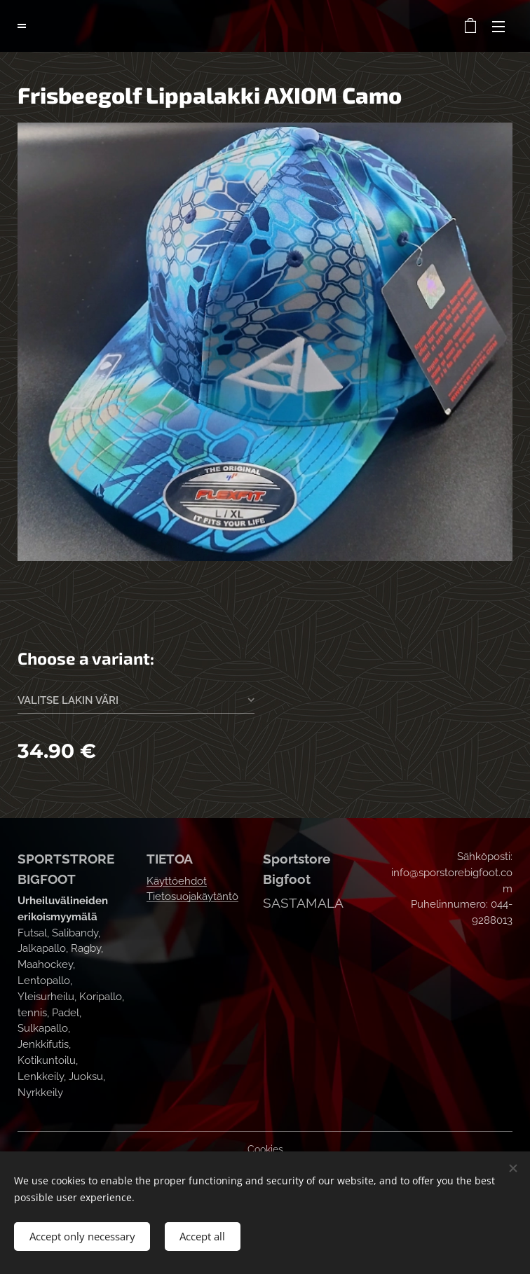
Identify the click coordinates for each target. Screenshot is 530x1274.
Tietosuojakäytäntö (192, 896)
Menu (498, 26)
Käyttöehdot (177, 881)
